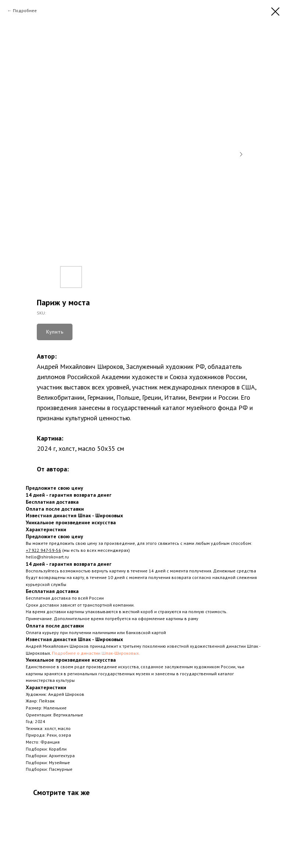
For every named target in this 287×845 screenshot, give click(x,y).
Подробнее (25, 10)
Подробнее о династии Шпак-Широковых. (96, 653)
